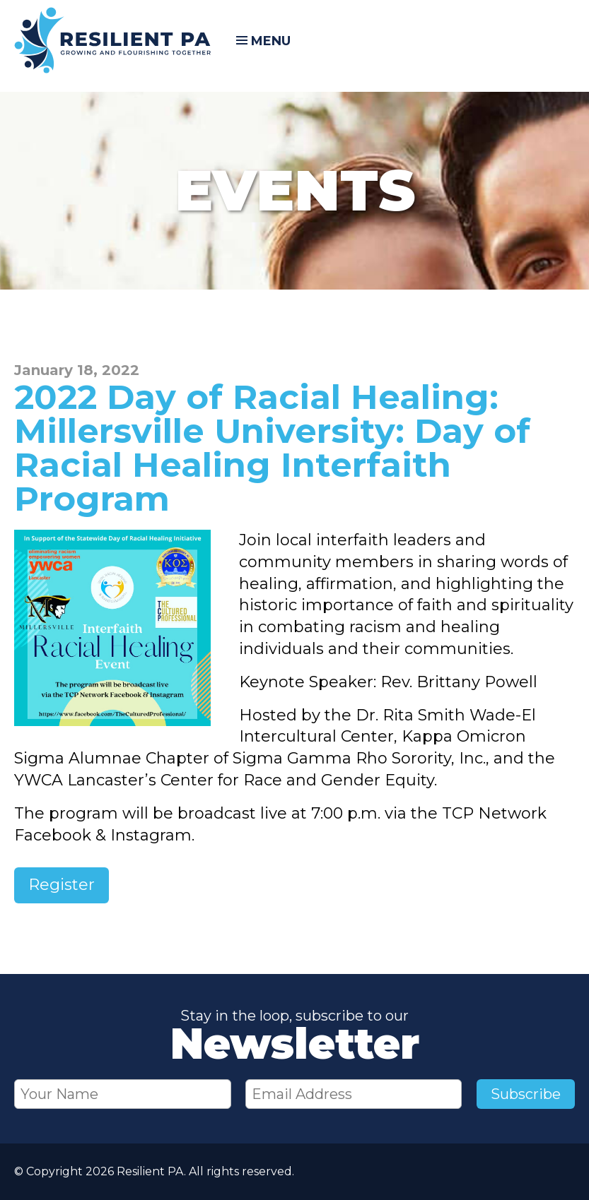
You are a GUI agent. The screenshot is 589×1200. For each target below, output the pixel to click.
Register (61, 884)
